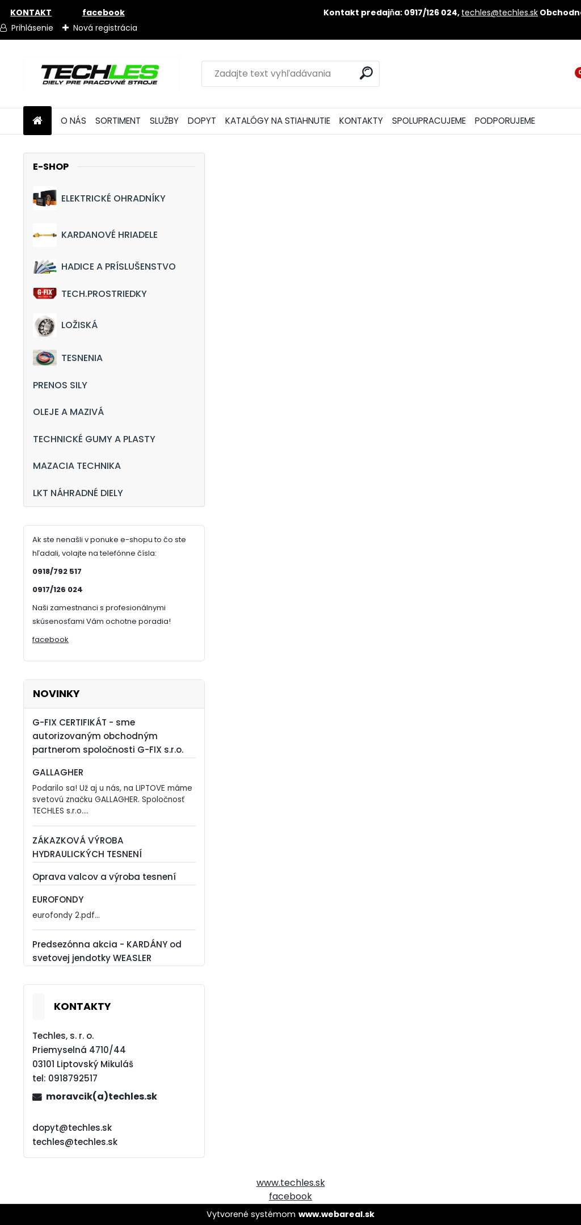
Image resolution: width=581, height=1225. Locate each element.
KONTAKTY (361, 121)
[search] (366, 72)
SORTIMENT (118, 121)
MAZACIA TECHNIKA (77, 465)
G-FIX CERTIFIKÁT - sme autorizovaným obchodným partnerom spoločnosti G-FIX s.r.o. (107, 736)
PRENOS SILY (60, 385)
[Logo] (101, 73)
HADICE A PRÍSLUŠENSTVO (104, 266)
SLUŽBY (164, 121)
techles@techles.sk (499, 12)
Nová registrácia (105, 27)
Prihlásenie (32, 27)
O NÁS (73, 121)
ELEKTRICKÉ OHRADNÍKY (99, 198)
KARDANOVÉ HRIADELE (95, 235)
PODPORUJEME (505, 121)
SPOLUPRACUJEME (429, 121)
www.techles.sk (290, 1182)
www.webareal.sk (336, 1214)
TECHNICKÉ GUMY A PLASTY (94, 439)
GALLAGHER (57, 772)
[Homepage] (37, 121)
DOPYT (202, 121)
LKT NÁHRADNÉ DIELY (78, 493)
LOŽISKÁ (65, 325)
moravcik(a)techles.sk (101, 1096)
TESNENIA (68, 357)
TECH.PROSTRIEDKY (90, 293)
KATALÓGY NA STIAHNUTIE (277, 121)
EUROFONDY (57, 899)
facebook (50, 639)
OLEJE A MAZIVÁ (68, 411)
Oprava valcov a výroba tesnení (104, 877)
